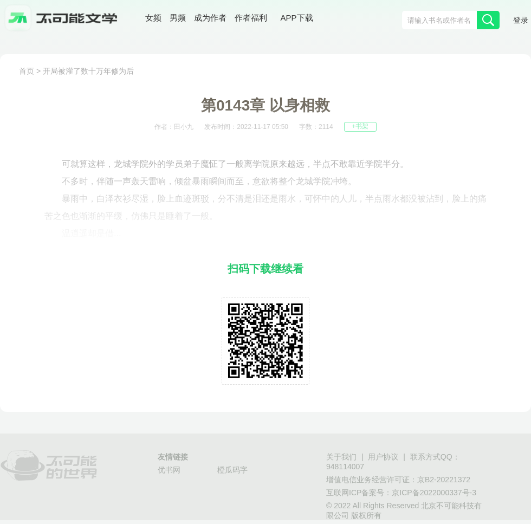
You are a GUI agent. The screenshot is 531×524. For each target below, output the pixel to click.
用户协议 (383, 458)
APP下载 (297, 18)
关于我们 (341, 458)
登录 (520, 21)
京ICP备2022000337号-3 (434, 493)
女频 (153, 19)
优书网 (169, 471)
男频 (178, 19)
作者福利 (251, 19)
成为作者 (210, 19)
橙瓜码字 (232, 471)
